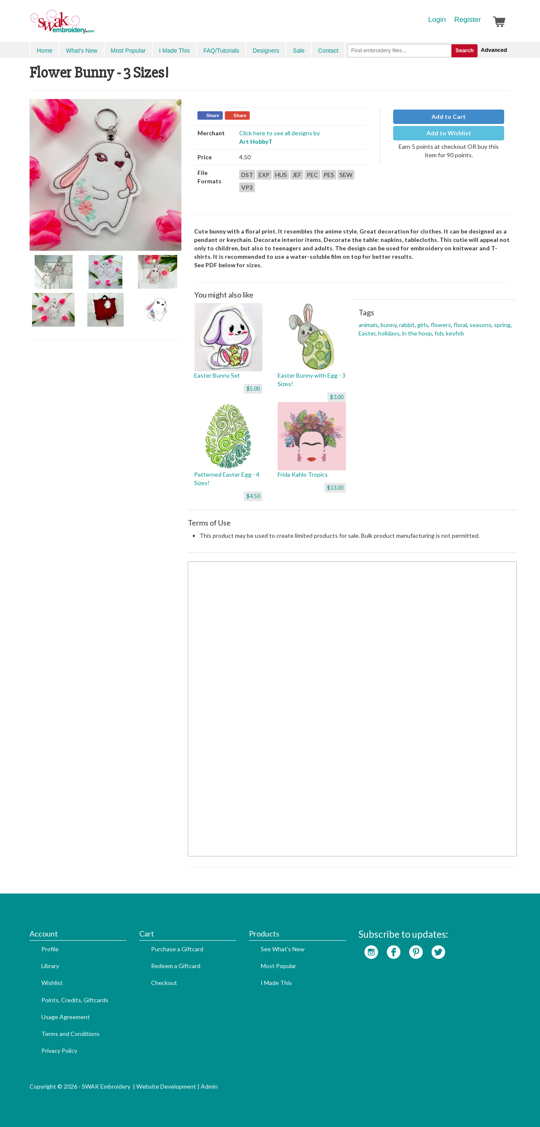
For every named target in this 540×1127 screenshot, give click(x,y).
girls (422, 324)
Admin (209, 1086)
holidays (389, 333)
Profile (50, 949)
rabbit (407, 324)
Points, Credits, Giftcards (74, 1000)
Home (44, 50)
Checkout (164, 982)
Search (464, 50)
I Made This (174, 50)
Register (467, 20)
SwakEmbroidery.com (93, 25)
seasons (480, 324)
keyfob (455, 333)
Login (437, 20)
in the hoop (417, 333)
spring (502, 324)
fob (439, 333)
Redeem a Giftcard (175, 965)
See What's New (283, 949)
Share (212, 115)
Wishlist (52, 982)
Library (50, 965)
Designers (266, 50)
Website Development (166, 1086)
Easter (367, 333)
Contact (328, 50)
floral (460, 324)
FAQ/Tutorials (221, 50)
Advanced (494, 50)
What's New (81, 50)
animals (368, 324)
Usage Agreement (65, 1016)
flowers (441, 324)
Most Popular (128, 50)
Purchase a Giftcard (177, 949)
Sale (299, 50)
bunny (389, 324)
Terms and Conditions (70, 1033)
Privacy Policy (59, 1050)
